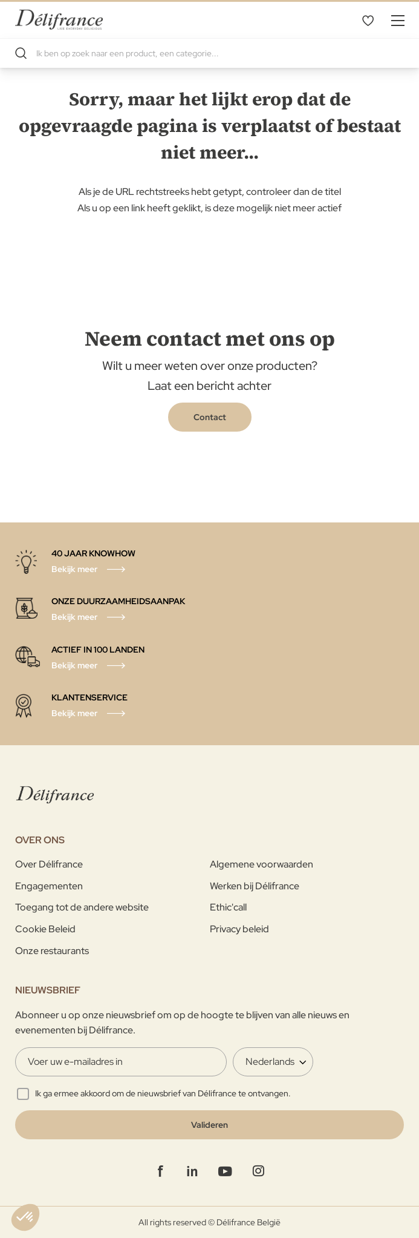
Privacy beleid (239, 929)
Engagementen (49, 886)
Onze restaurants (52, 950)
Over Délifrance (49, 864)
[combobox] (209, 53)
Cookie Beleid (45, 929)
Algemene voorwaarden (261, 864)
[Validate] (209, 1124)
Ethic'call (228, 907)
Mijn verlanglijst (368, 20)
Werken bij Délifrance (254, 886)
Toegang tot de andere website (82, 907)
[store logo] (59, 20)
